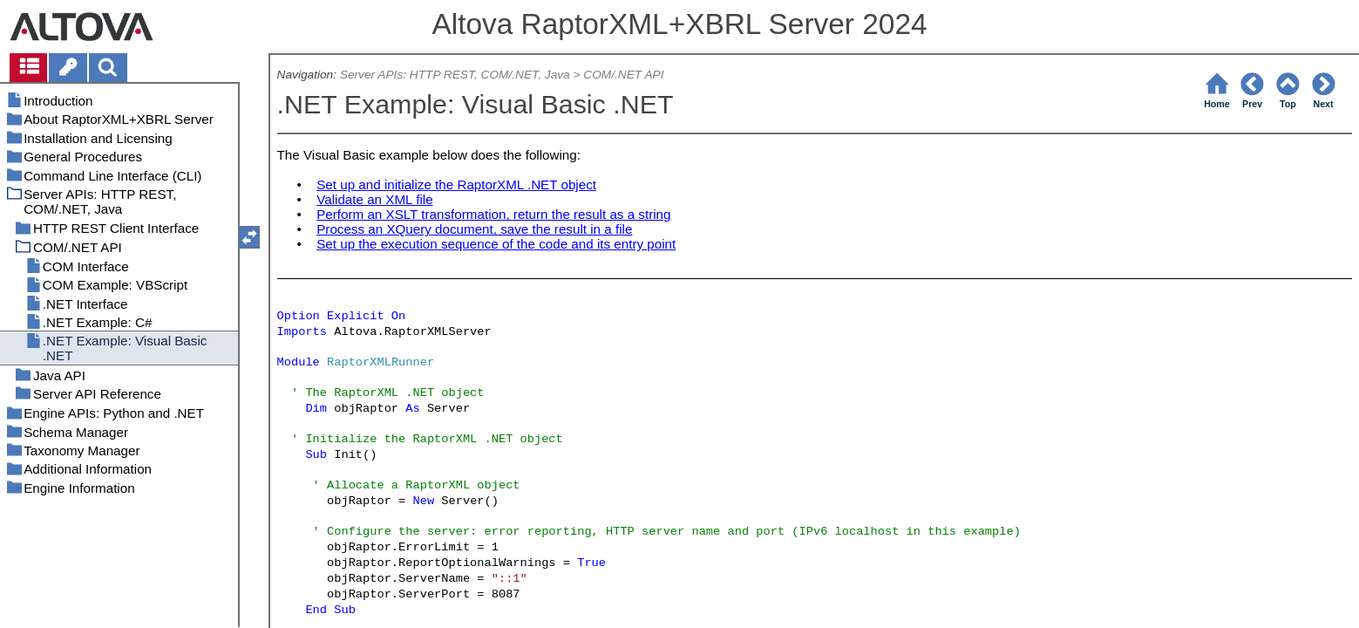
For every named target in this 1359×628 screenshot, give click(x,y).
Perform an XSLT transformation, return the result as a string (493, 214)
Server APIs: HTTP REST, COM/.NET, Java (455, 74)
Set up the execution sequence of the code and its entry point (496, 243)
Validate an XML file (374, 199)
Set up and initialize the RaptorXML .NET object (456, 184)
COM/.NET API (623, 74)
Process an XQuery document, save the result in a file (474, 229)
